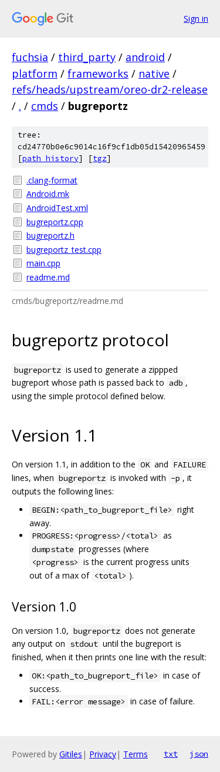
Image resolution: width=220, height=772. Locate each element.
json (198, 753)
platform (34, 73)
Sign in (196, 18)
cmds (44, 106)
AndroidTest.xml (57, 207)
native (154, 73)
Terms (135, 754)
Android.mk (47, 193)
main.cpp (43, 263)
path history (50, 158)
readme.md (48, 277)
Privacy (102, 754)
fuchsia (30, 57)
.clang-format (51, 180)
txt (171, 753)
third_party (87, 57)
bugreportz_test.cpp (63, 249)
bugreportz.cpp (54, 222)
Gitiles (70, 754)
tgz (100, 158)
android (145, 57)
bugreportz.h (50, 235)
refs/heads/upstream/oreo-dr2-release (110, 89)
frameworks (97, 73)
